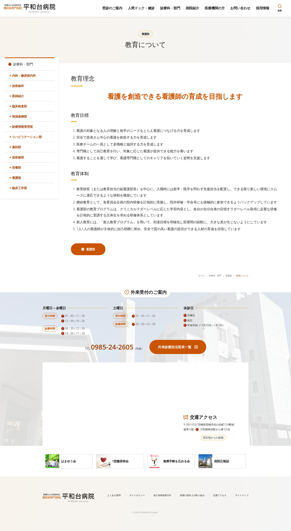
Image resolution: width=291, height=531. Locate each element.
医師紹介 (18, 96)
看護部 (16, 178)
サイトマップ (242, 495)
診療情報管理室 (22, 127)
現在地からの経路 (213, 437)
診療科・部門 (215, 275)
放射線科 (18, 86)
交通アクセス (219, 495)
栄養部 (16, 167)
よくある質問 (114, 495)
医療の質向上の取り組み (192, 495)
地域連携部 (19, 116)
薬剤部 (16, 147)
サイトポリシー (137, 495)
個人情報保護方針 (162, 495)
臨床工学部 (19, 188)
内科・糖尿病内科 (24, 76)
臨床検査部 (19, 106)
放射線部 (18, 157)
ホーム (201, 275)
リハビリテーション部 (27, 137)
